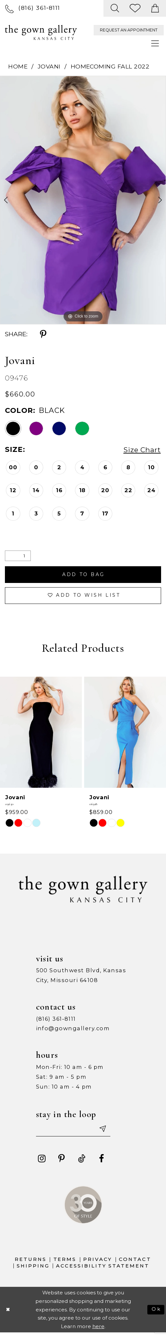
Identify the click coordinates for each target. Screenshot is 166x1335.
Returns (30, 1262)
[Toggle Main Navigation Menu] (155, 43)
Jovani (49, 66)
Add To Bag (83, 575)
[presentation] (41, 733)
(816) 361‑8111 (56, 1020)
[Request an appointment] (129, 30)
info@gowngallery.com (73, 1030)
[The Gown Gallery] (41, 32)
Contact (135, 1262)
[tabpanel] (83, 200)
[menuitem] (32, 8)
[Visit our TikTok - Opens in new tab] (81, 1160)
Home (18, 66)
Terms (65, 1262)
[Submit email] (105, 1130)
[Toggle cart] (155, 8)
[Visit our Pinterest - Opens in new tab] (61, 1160)
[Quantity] (18, 556)
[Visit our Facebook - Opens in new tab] (101, 1160)
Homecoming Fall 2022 (110, 66)
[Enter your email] (75, 1130)
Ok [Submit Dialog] (156, 1311)
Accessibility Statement (102, 1268)
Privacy (97, 1262)
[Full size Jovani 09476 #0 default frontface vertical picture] (83, 200)
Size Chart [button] (141, 449)
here (98, 1328)
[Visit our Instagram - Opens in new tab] (41, 1160)
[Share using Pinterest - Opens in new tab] (43, 334)
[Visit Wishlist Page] (135, 8)
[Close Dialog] (8, 1312)
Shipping (33, 1268)
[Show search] (115, 8)
